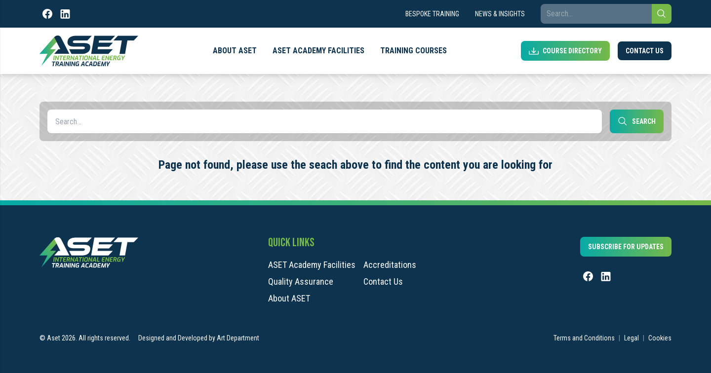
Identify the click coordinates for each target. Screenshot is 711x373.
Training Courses (413, 50)
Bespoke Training (432, 14)
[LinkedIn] (65, 14)
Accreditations (389, 265)
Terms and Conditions (584, 338)
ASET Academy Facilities (318, 50)
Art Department (238, 338)
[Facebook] (47, 14)
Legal (631, 338)
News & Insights (500, 14)
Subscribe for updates (626, 247)
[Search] (662, 14)
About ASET (235, 50)
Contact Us (645, 51)
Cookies (660, 338)
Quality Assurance (300, 281)
